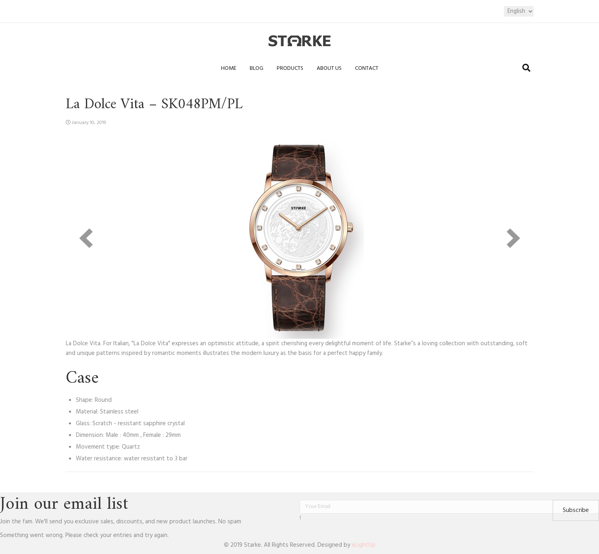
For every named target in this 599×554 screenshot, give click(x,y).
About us (329, 68)
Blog (256, 68)
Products (290, 68)
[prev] (86, 238)
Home (228, 68)
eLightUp (364, 545)
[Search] (526, 68)
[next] (513, 238)
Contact (366, 68)
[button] (576, 510)
